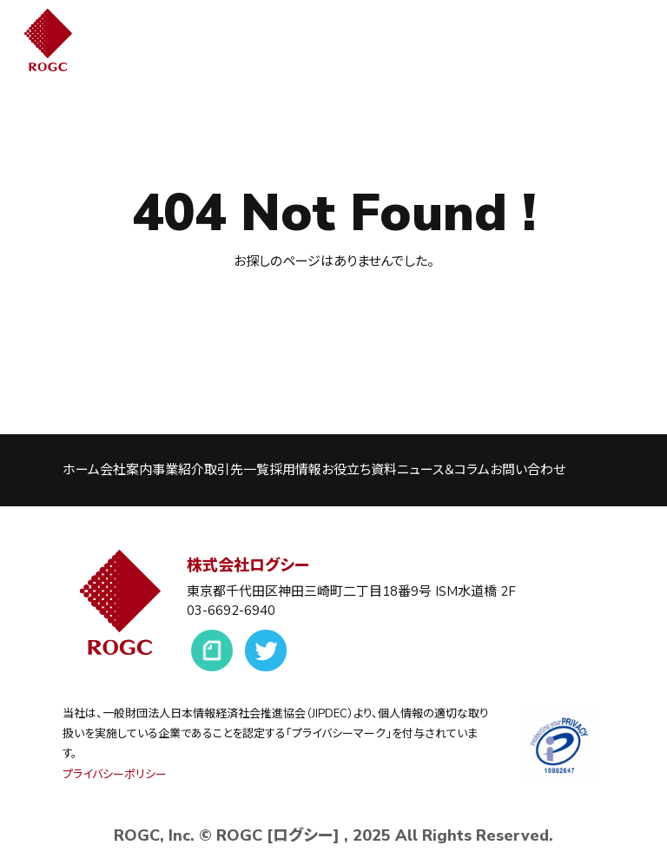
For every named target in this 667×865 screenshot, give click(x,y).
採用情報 (295, 470)
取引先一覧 (236, 470)
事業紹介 (178, 470)
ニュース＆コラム (443, 470)
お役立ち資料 (359, 470)
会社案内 (126, 470)
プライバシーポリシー (115, 774)
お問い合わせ (527, 470)
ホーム (81, 470)
